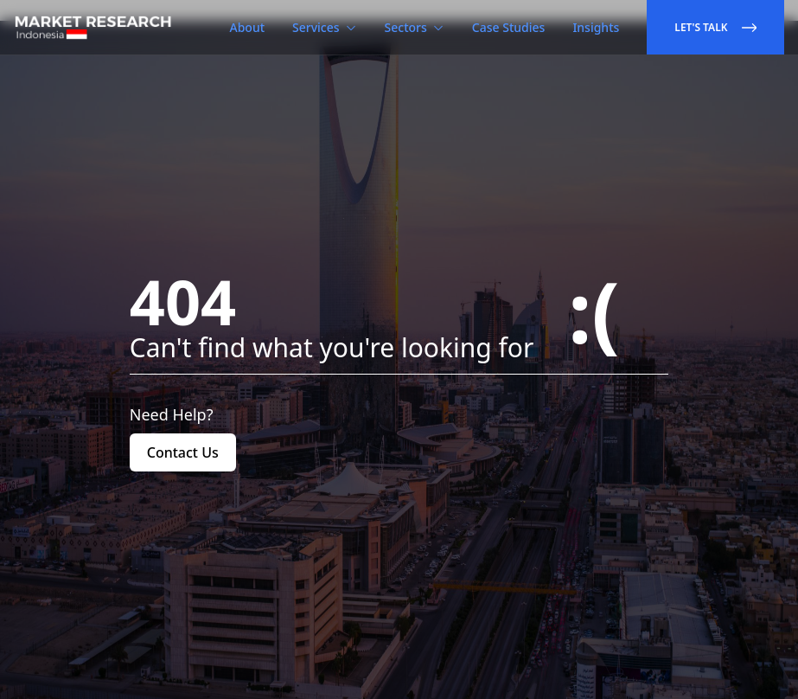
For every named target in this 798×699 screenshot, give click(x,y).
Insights (595, 27)
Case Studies (509, 27)
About (247, 27)
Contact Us (183, 452)
